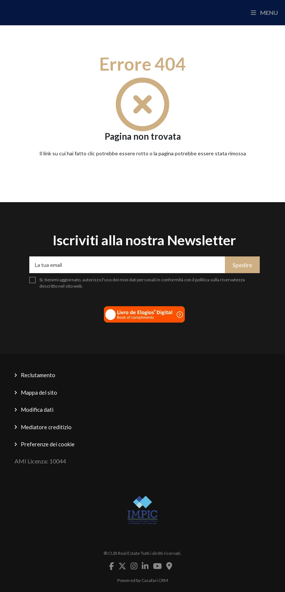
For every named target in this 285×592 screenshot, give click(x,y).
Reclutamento (38, 375)
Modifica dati (37, 409)
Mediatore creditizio (46, 427)
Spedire (242, 264)
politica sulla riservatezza (220, 279)
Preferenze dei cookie (48, 444)
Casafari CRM (154, 580)
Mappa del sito (39, 392)
